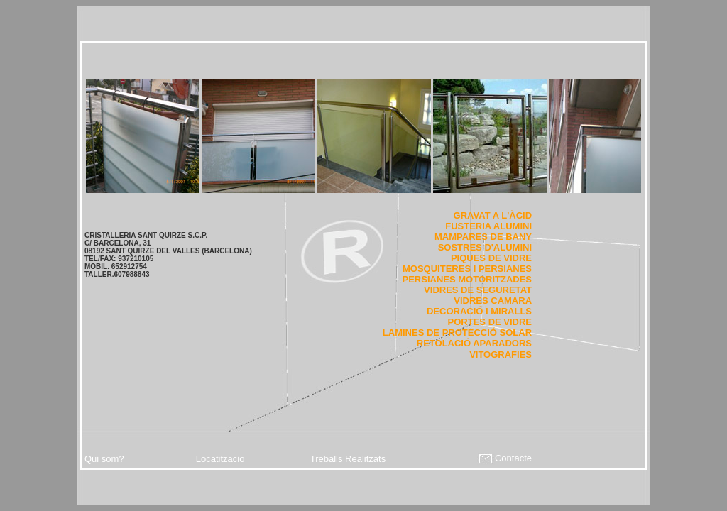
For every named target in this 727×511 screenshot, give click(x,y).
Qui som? (104, 459)
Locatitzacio (220, 459)
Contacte (504, 458)
